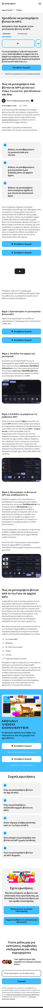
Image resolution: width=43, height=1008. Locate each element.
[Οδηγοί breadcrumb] (19, 10)
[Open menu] (39, 3)
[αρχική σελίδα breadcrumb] (7, 10)
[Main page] (8, 4)
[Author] (4, 100)
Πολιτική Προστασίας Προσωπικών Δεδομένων (23, 994)
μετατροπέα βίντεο (9, 120)
